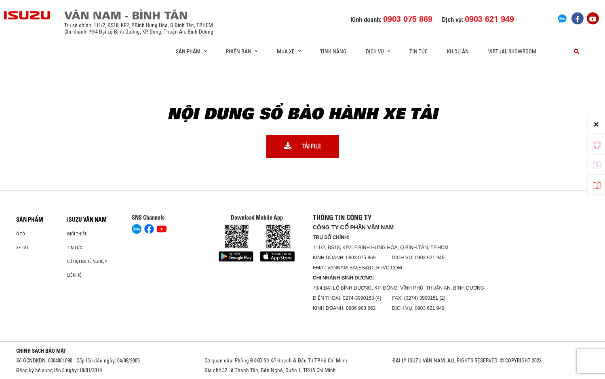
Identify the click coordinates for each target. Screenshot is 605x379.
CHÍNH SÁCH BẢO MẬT (41, 350)
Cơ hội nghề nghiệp (87, 261)
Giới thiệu (77, 234)
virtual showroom (512, 51)
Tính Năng (333, 51)
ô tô (20, 234)
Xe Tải (22, 247)
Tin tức (418, 51)
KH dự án (458, 51)
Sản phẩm (29, 219)
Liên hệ (74, 275)
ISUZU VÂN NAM (87, 219)
